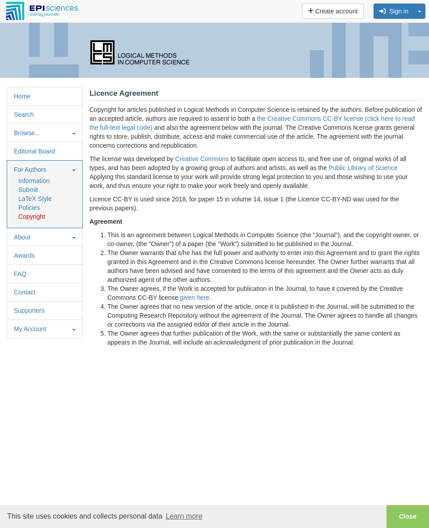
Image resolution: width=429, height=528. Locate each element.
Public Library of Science (363, 167)
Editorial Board (34, 151)
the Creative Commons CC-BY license (310, 118)
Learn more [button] (184, 516)
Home (22, 96)
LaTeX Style (35, 198)
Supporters (29, 310)
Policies (29, 207)
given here (194, 297)
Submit (28, 189)
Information (34, 180)
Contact (24, 292)
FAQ (20, 273)
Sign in (393, 11)
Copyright (31, 216)
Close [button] (407, 516)
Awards (24, 255)
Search (24, 114)
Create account (333, 11)
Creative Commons (202, 158)
